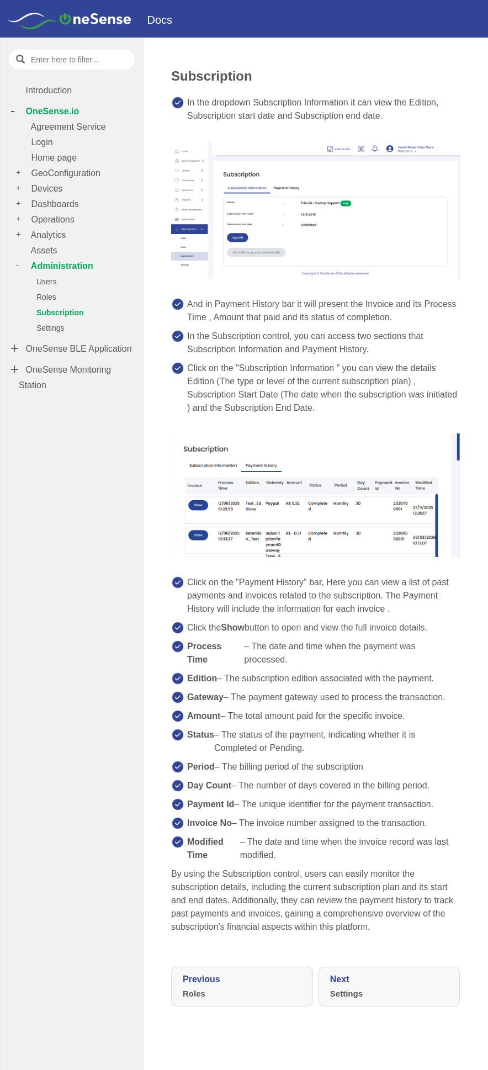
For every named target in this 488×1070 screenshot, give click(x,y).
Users (45, 281)
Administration (61, 266)
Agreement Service (67, 126)
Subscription (58, 312)
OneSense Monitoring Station (65, 377)
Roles (45, 297)
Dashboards (54, 204)
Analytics (47, 235)
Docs (160, 20)
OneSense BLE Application (77, 348)
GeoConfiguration (64, 173)
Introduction (47, 90)
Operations (52, 219)
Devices (45, 188)
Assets (43, 250)
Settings (49, 328)
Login (41, 142)
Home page (53, 157)
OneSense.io (51, 111)
